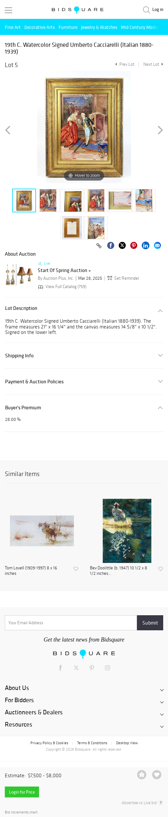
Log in (157, 9)
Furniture (68, 27)
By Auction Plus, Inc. (56, 278)
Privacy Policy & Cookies (49, 743)
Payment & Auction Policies (34, 382)
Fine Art (13, 27)
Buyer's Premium (23, 407)
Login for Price (22, 792)
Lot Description (21, 308)
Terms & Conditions (92, 743)
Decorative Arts (39, 27)
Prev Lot (124, 64)
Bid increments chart (21, 812)
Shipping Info (19, 356)
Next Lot (153, 64)
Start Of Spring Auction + (64, 270)
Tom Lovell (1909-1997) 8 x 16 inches (31, 571)
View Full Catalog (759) (61, 286)
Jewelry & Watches (99, 27)
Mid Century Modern (141, 27)
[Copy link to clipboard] (99, 246)
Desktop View (127, 743)
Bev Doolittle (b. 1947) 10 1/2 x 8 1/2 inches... (118, 571)
